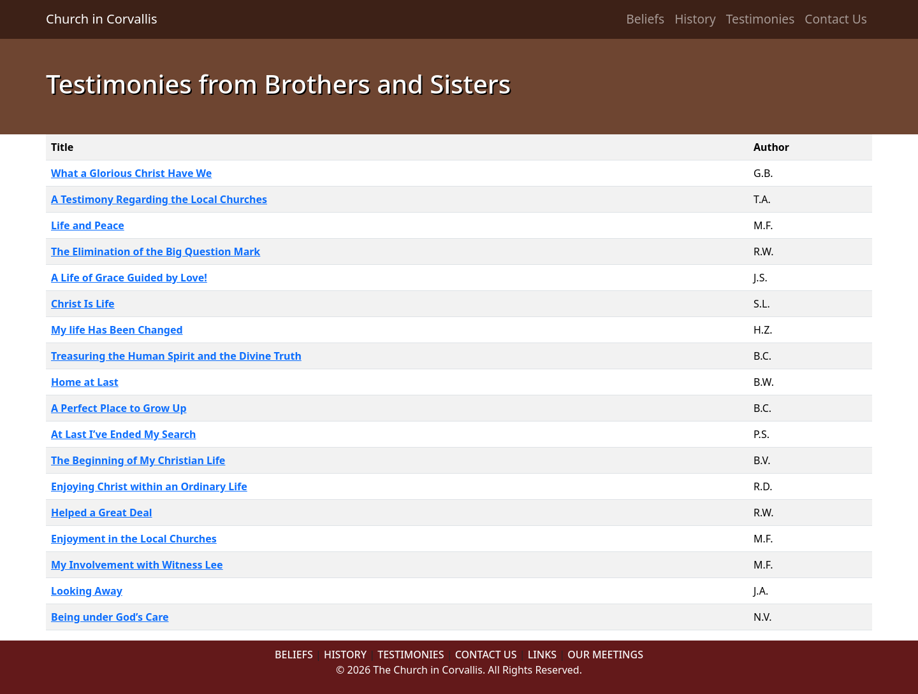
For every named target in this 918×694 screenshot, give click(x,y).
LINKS (542, 655)
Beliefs (645, 18)
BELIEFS (294, 655)
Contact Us (836, 18)
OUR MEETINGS (605, 655)
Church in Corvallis (101, 18)
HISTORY (345, 655)
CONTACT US (486, 655)
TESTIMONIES (410, 655)
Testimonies (760, 18)
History (695, 18)
